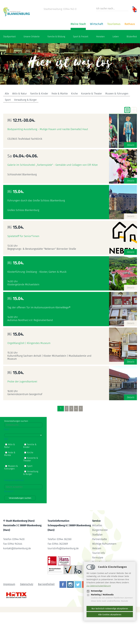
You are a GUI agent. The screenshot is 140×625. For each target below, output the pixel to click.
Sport (8, 112)
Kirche (76, 106)
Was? (6, 442)
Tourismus (80, 36)
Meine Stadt (44, 36)
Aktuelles (97, 538)
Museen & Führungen (121, 106)
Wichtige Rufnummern (104, 556)
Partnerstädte (100, 551)
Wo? (6, 451)
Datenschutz (27, 596)
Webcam (97, 561)
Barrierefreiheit (47, 596)
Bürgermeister (100, 542)
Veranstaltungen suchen (20, 510)
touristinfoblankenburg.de (64, 561)
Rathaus (96, 36)
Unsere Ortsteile (32, 49)
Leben (116, 49)
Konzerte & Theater (94, 106)
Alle (7, 106)
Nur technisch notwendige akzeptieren (110, 608)
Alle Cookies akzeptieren (109, 614)
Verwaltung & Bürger (26, 112)
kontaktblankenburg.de (17, 561)
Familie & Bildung (56, 49)
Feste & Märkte (61, 106)
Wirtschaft (63, 36)
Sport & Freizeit (80, 49)
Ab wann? (9, 504)
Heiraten (100, 49)
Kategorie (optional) (14, 493)
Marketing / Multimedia (100, 594)
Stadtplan (97, 547)
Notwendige (94, 591)
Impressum (9, 596)
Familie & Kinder (40, 106)
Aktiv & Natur (19, 106)
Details (130, 157)
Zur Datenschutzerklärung (99, 585)
